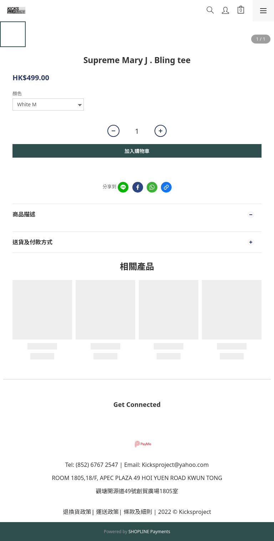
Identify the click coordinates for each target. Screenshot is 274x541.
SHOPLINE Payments (149, 532)
